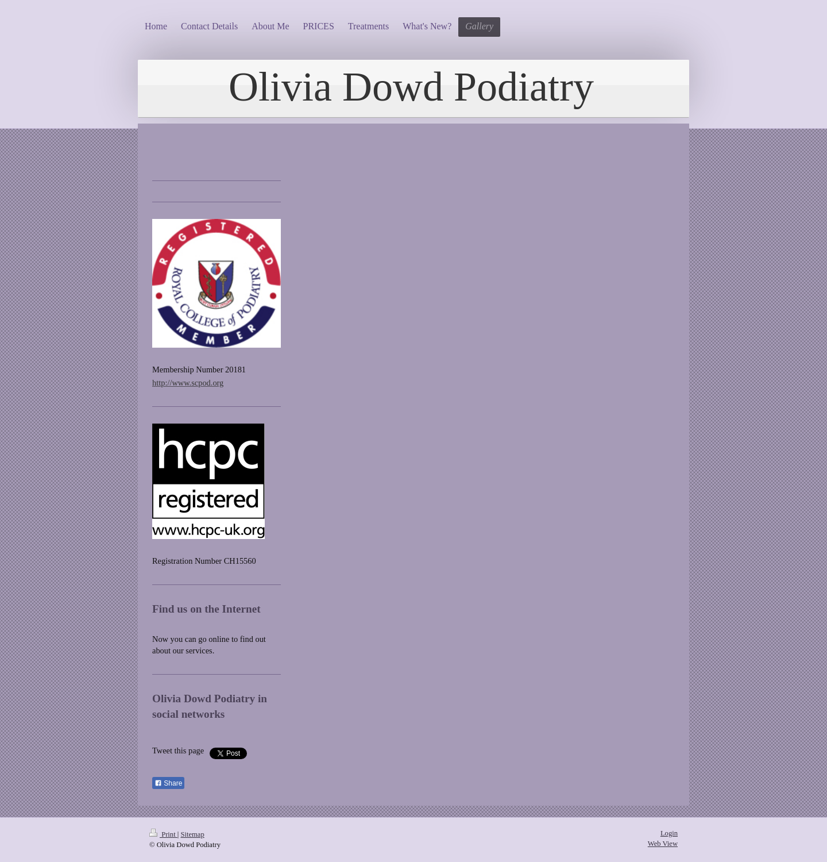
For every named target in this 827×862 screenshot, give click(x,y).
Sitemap (192, 834)
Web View (663, 844)
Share (168, 783)
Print (163, 834)
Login (669, 833)
